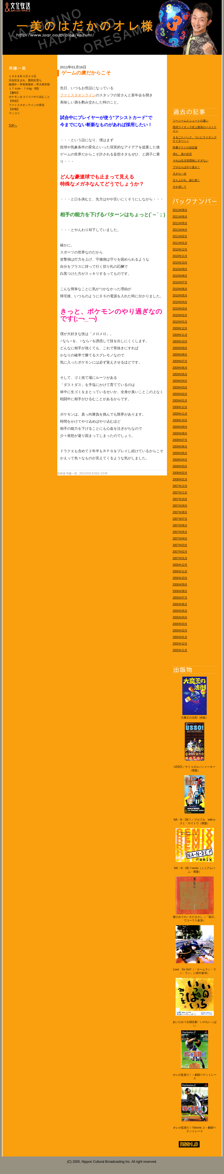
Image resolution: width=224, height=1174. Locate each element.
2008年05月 (180, 453)
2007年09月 (180, 505)
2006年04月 (180, 617)
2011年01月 (180, 242)
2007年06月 (180, 525)
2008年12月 (180, 407)
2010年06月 (180, 288)
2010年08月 (180, 275)
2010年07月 (180, 282)
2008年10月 (180, 420)
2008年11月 (180, 413)
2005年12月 (180, 643)
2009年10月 (180, 341)
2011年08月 (180, 210)
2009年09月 (180, 348)
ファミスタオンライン (78, 95)
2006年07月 (180, 597)
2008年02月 (180, 472)
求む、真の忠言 (182, 153)
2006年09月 (180, 584)
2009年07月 (180, 361)
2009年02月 (180, 394)
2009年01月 (180, 400)
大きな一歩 (179, 173)
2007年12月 (180, 486)
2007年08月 (180, 512)
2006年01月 (180, 637)
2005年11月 (180, 650)
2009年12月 (180, 328)
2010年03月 (180, 308)
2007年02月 (180, 551)
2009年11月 (180, 334)
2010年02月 (180, 315)
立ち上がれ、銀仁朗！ (186, 180)
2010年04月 (180, 302)
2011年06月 (180, 216)
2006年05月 (180, 610)
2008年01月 (180, 479)
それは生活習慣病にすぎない (190, 160)
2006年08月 (180, 591)
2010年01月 (180, 321)
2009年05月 (180, 374)
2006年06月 (180, 604)
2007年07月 (180, 518)
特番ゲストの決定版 (185, 147)
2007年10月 (180, 499)
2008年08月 (180, 433)
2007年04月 (180, 538)
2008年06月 (180, 446)
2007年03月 (180, 545)
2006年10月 (180, 577)
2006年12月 (180, 564)
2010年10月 (180, 262)
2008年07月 (180, 440)
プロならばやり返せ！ (186, 167)
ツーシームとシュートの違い (190, 120)
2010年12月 (180, 249)
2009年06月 (180, 367)
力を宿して (179, 186)
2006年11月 (180, 571)
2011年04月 (180, 229)
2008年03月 (180, 466)
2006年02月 (180, 630)
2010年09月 (180, 269)
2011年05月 (180, 223)
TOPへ (13, 125)
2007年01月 (180, 558)
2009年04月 (180, 380)
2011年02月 (180, 236)
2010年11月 (180, 256)
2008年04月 (180, 459)
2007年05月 (180, 531)
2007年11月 (180, 492)
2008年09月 (180, 426)
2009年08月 (180, 354)
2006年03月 (180, 623)
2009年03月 (180, 387)
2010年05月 (180, 295)
